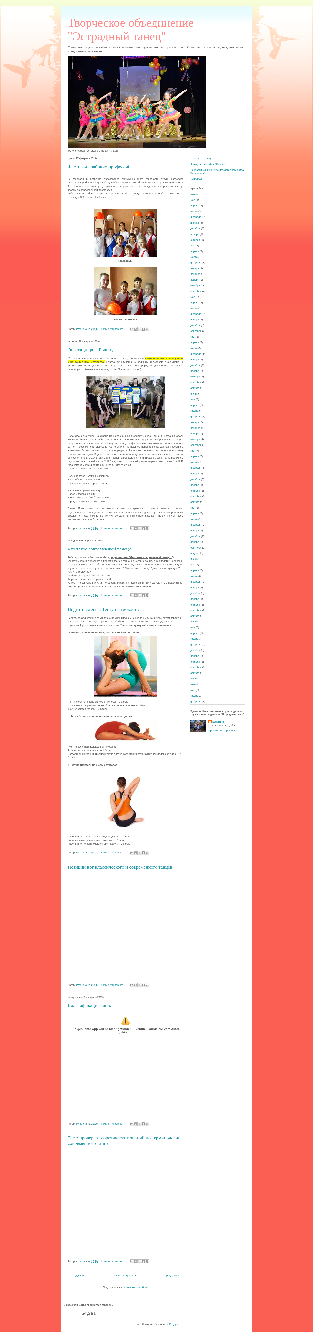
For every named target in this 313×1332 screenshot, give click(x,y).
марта (194, 211)
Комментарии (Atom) (135, 1287)
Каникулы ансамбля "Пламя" (207, 164)
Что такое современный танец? (99, 548)
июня (193, 194)
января (194, 222)
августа (194, 387)
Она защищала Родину (91, 349)
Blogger (173, 1324)
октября (195, 239)
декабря (195, 228)
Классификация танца (90, 1005)
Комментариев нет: (113, 328)
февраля (195, 216)
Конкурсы (196, 178)
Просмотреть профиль (222, 730)
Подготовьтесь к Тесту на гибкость (103, 609)
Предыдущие (172, 1275)
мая (192, 199)
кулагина (218, 721)
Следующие (78, 1275)
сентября (195, 291)
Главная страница (125, 1275)
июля (193, 678)
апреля (194, 205)
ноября (194, 234)
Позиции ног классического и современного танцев (120, 867)
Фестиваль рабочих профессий (99, 166)
